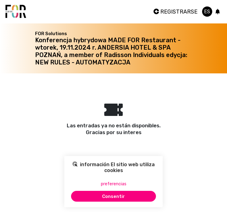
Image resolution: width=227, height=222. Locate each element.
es (207, 11)
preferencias (113, 184)
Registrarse (175, 11)
